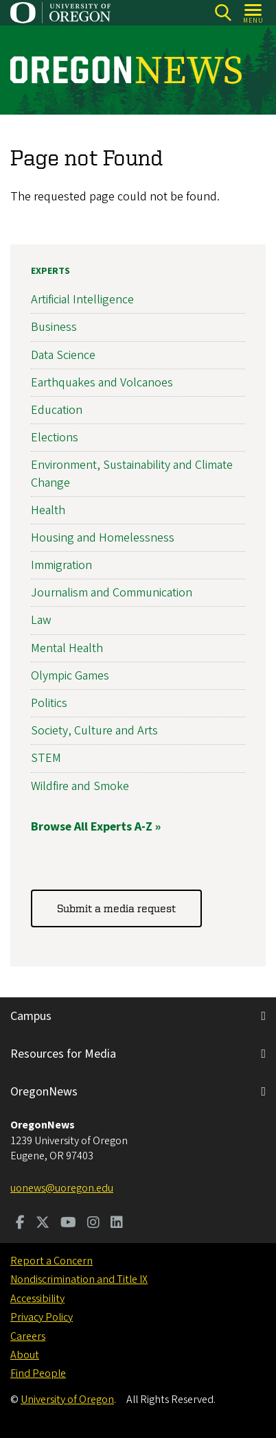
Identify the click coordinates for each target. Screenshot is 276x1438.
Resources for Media (63, 1054)
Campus (30, 1016)
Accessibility (37, 1298)
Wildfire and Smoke (80, 786)
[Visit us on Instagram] (93, 1223)
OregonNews (44, 1091)
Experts (50, 271)
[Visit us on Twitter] (42, 1223)
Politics (49, 703)
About (24, 1354)
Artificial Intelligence (82, 300)
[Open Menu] (254, 13)
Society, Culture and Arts (94, 731)
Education (56, 410)
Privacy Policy (41, 1317)
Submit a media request (116, 909)
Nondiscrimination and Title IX (79, 1279)
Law (41, 620)
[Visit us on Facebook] (20, 1223)
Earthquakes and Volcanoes (102, 382)
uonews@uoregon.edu (61, 1188)
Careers (27, 1336)
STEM (46, 758)
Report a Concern (51, 1260)
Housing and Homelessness (102, 537)
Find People (38, 1373)
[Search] (222, 12)
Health (48, 510)
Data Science (63, 355)
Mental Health (67, 648)
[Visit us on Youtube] (68, 1223)
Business (54, 327)
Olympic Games (70, 675)
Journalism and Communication (111, 593)
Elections (54, 438)
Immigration (61, 565)
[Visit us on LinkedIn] (116, 1223)
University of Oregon (67, 1399)
